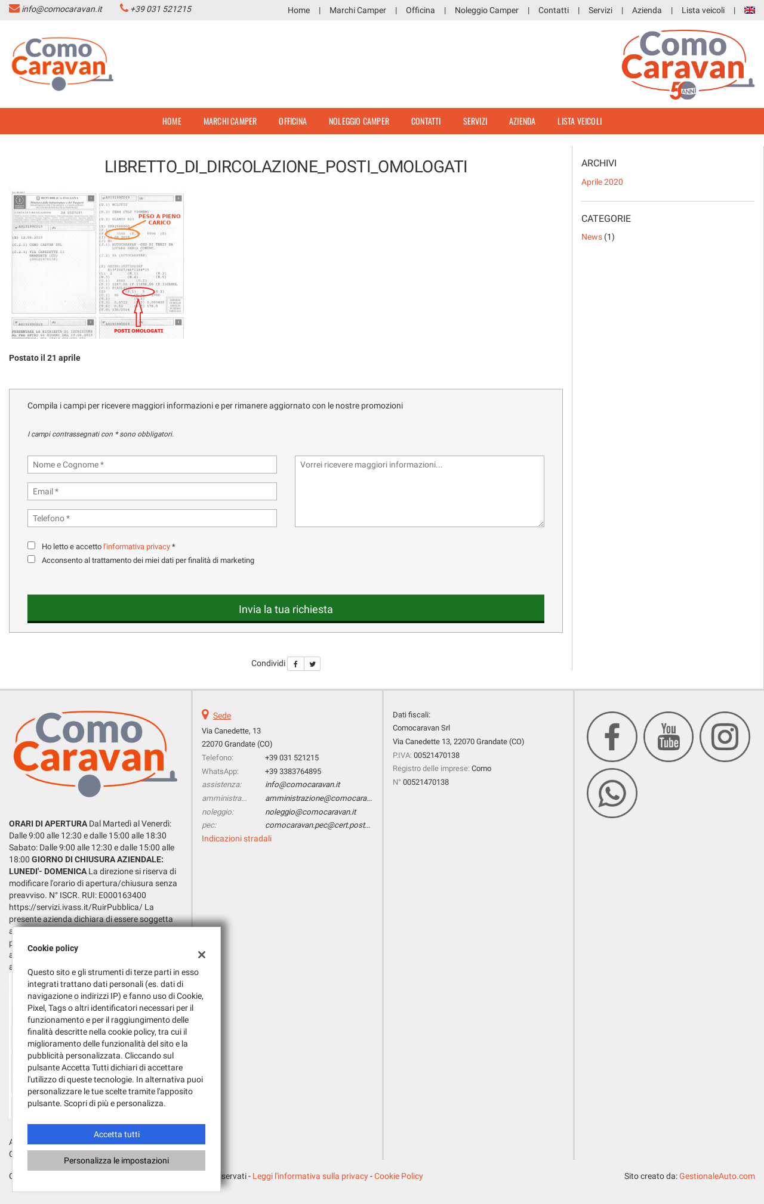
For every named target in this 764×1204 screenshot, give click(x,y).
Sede (222, 715)
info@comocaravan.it (61, 9)
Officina (420, 10)
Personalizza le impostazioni (116, 1160)
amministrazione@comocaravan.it (324, 798)
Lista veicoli (703, 10)
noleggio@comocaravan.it (310, 811)
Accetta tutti (117, 1134)
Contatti (553, 10)
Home (299, 10)
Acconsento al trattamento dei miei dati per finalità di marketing (148, 560)
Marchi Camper (357, 10)
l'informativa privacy (136, 546)
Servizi (600, 10)
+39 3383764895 (293, 771)
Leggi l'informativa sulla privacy (310, 1176)
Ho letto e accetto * (108, 546)
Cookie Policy (398, 1176)
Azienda (647, 10)
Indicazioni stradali (237, 838)
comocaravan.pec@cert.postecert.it (326, 825)
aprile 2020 (602, 182)
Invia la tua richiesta (286, 609)
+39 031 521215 (160, 9)
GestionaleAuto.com (717, 1176)
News (591, 237)
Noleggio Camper (487, 10)
